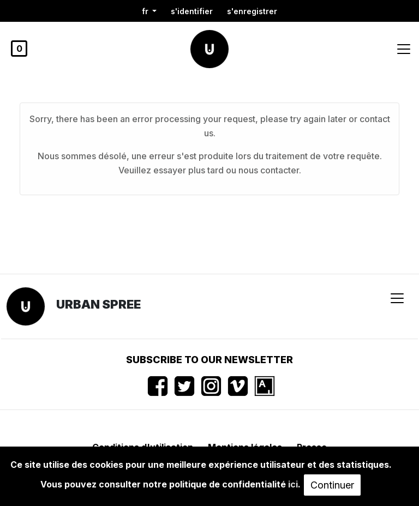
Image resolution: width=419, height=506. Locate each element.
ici (293, 484)
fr (146, 11)
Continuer (332, 485)
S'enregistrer (252, 11)
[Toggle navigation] (403, 49)
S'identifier (192, 11)
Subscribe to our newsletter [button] (209, 359)
